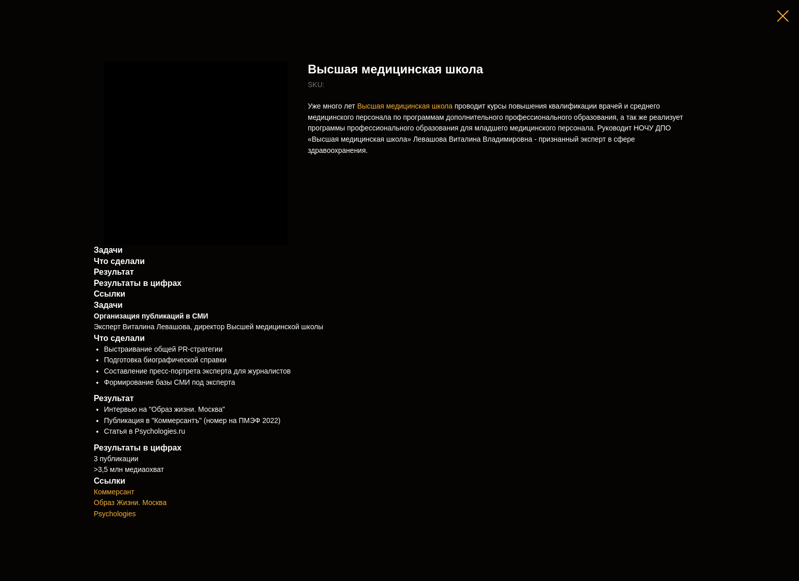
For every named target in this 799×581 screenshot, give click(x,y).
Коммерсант (114, 492)
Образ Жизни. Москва (130, 502)
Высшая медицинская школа (404, 106)
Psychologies (115, 514)
